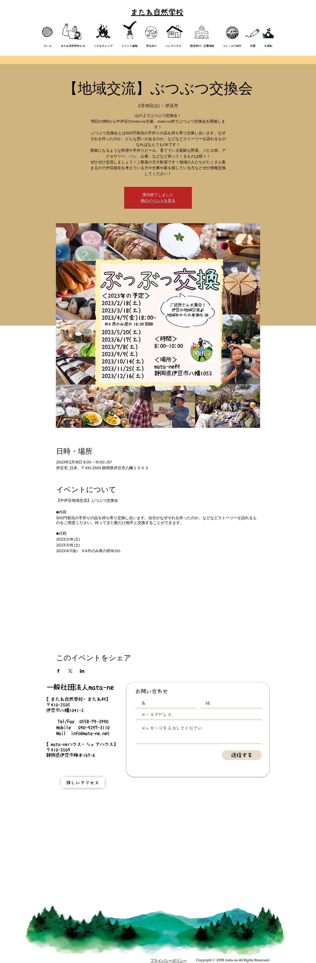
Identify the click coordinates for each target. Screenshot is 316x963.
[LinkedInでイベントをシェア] (82, 671)
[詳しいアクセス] (83, 782)
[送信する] (242, 755)
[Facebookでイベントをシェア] (58, 671)
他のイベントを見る (158, 201)
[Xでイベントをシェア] (70, 671)
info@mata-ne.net (90, 733)
